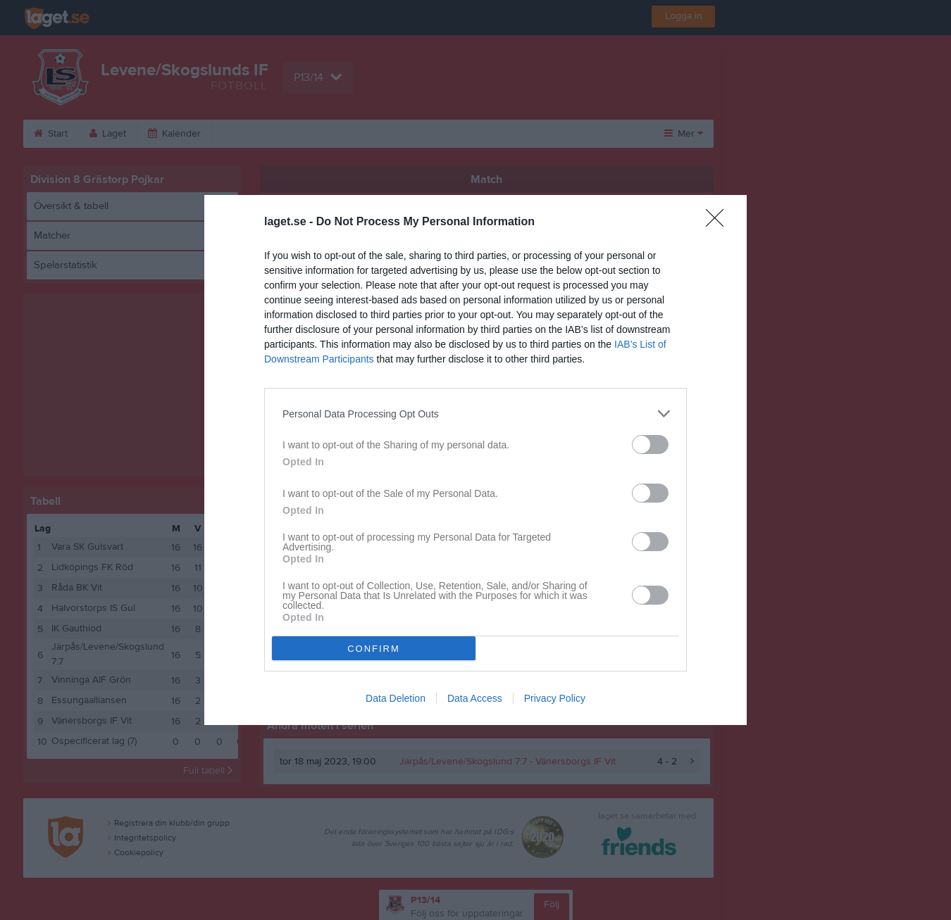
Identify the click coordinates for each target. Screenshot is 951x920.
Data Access (474, 698)
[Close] (719, 222)
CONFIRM (373, 648)
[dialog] (475, 460)
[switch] (650, 444)
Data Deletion (395, 698)
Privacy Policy (554, 698)
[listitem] (475, 413)
